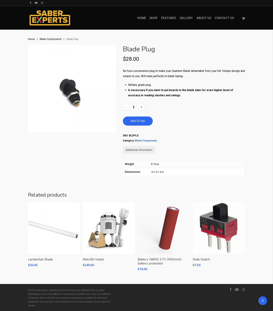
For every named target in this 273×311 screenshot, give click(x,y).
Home (31, 39)
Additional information (139, 150)
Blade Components (51, 39)
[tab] (139, 150)
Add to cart (138, 121)
